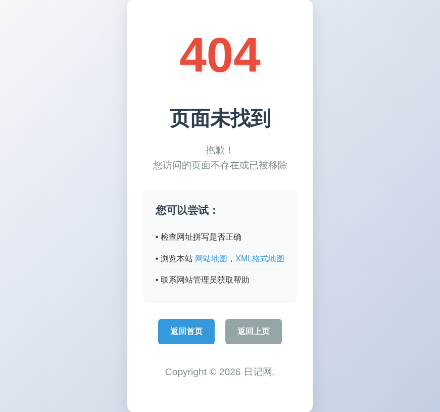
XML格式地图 (259, 258)
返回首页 (186, 331)
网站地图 (211, 258)
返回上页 (253, 331)
